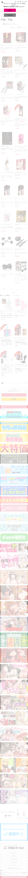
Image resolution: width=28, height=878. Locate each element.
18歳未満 (10, 15)
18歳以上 (10, 10)
